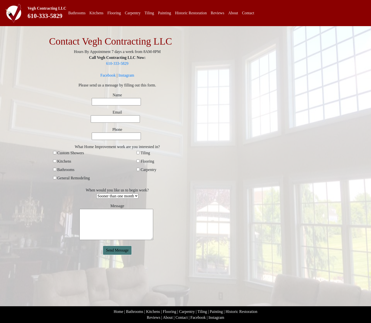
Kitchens (96, 13)
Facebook (108, 75)
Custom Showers (70, 153)
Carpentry (133, 13)
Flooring (114, 13)
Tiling (149, 13)
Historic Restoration (191, 13)
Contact (248, 13)
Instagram (126, 75)
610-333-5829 (45, 16)
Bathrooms (77, 13)
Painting (164, 13)
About (233, 13)
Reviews (217, 13)
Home (118, 311)
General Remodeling (73, 178)
